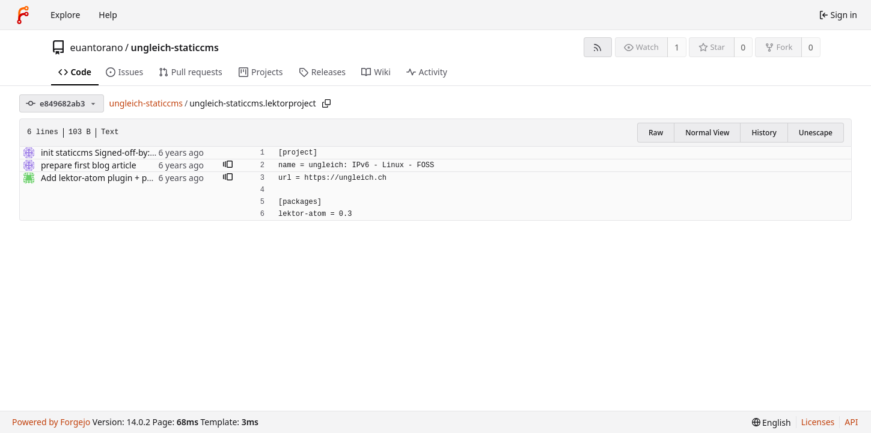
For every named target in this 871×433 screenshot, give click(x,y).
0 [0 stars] (743, 47)
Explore (65, 14)
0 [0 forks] (810, 47)
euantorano (96, 47)
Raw (656, 132)
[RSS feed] (598, 47)
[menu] (771, 422)
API (851, 422)
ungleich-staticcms (175, 47)
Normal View (707, 132)
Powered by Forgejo (51, 422)
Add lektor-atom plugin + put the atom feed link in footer (153, 177)
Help (108, 14)
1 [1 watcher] (676, 47)
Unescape (816, 132)
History (763, 132)
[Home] (23, 15)
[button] (228, 165)
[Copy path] (326, 103)
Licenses (818, 422)
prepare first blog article (88, 165)
